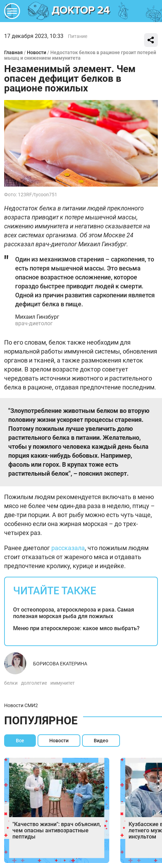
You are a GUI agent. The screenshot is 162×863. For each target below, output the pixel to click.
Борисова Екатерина (60, 663)
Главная (13, 52)
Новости (36, 52)
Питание (77, 36)
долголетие (34, 683)
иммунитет (62, 683)
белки (11, 683)
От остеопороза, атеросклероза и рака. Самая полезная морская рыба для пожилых (73, 612)
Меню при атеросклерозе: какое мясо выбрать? (76, 628)
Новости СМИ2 (21, 705)
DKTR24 (81, 11)
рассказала (68, 548)
